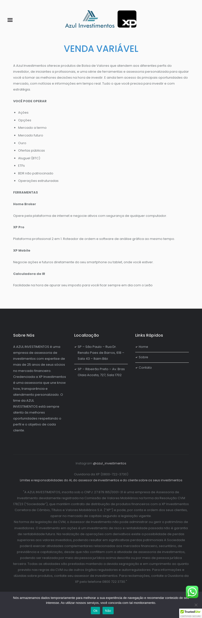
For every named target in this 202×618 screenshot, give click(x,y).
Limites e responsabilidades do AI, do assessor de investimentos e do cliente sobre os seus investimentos (101, 480)
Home (144, 346)
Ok (95, 611)
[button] (190, 613)
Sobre (144, 357)
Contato (145, 367)
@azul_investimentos (109, 463)
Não (108, 611)
